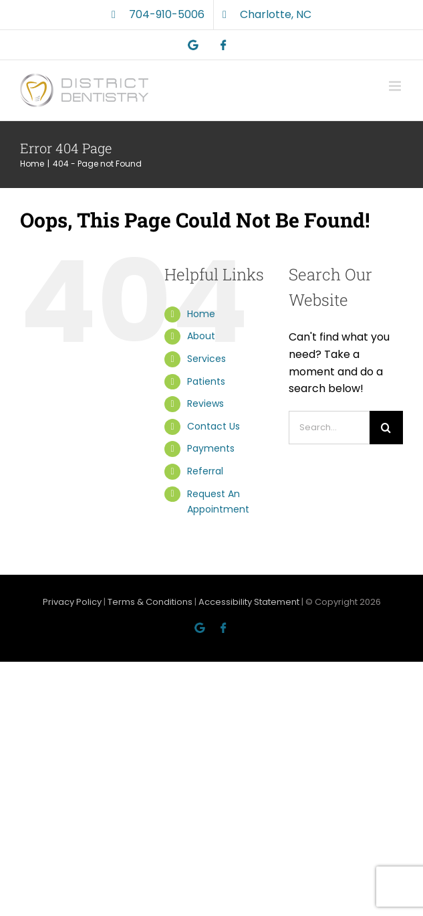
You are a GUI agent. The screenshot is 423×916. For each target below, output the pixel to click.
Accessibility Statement (248, 602)
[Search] (386, 427)
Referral (205, 471)
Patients (206, 381)
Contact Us (213, 426)
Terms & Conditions (150, 602)
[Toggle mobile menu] (396, 86)
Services (206, 358)
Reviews (205, 403)
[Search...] (329, 427)
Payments (211, 448)
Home (201, 313)
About (201, 336)
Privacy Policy (72, 602)
